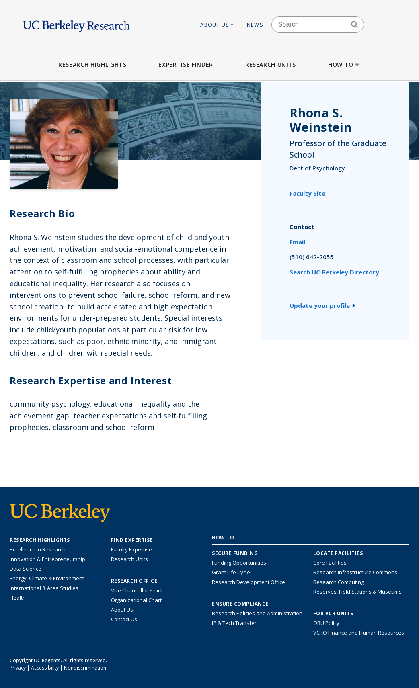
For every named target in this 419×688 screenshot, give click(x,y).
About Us (217, 24)
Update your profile (322, 305)
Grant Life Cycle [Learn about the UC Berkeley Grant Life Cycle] (231, 572)
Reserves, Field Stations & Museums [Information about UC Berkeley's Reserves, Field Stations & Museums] (357, 591)
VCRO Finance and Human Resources (358, 632)
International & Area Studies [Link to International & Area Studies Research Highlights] (44, 588)
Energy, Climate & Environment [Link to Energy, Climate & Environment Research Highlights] (47, 578)
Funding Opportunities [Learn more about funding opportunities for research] (239, 562)
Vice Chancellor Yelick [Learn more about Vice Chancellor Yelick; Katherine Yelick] (137, 590)
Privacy (18, 667)
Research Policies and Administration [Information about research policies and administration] (257, 613)
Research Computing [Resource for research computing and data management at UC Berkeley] (338, 582)
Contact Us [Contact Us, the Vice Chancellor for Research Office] (124, 619)
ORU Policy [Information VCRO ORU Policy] (326, 623)
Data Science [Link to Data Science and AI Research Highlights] (25, 568)
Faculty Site (307, 193)
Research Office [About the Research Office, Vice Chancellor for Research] (134, 581)
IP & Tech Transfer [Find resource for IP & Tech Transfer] (234, 623)
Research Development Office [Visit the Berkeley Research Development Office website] (248, 582)
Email (297, 242)
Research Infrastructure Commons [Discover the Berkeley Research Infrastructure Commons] (355, 572)
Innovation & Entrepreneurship (47, 559)
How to (344, 64)
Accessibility (45, 667)
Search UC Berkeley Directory (334, 272)
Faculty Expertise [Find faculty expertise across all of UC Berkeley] (131, 549)
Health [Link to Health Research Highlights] (18, 597)
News (255, 24)
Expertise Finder (185, 64)
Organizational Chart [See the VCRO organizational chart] (136, 600)
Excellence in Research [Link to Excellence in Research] (38, 549)
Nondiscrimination (85, 667)
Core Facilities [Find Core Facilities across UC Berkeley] (330, 562)
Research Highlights (92, 64)
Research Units (270, 64)
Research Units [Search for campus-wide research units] (129, 559)
